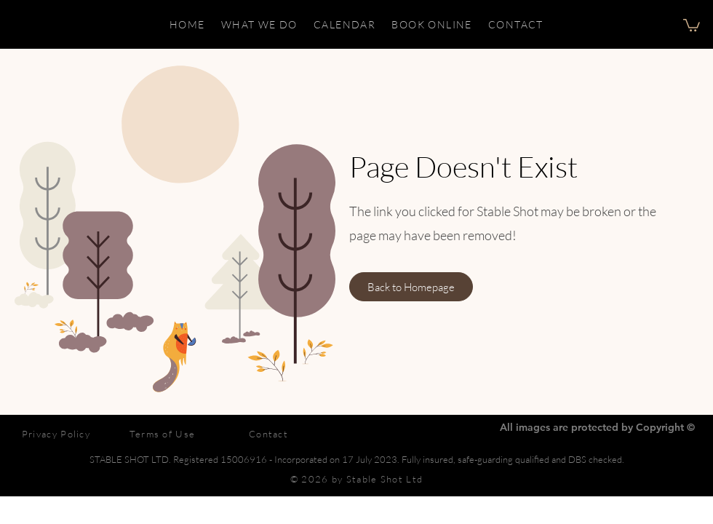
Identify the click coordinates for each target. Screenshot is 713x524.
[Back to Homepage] (411, 286)
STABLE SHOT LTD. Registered (154, 459)
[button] (691, 24)
